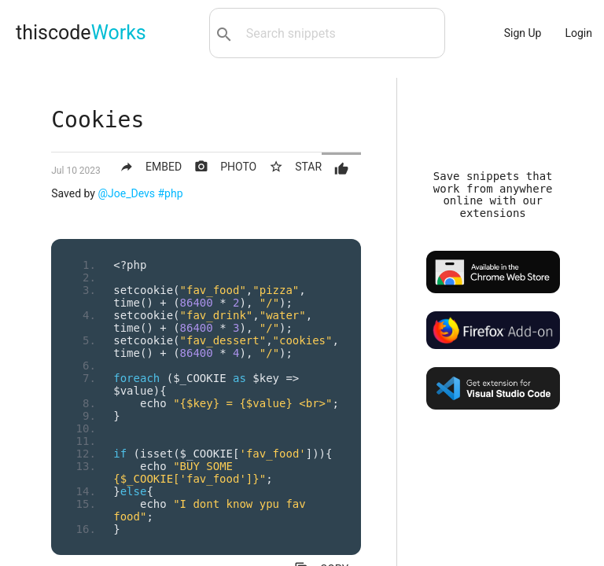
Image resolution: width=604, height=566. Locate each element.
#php (170, 193)
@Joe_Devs (126, 193)
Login (578, 33)
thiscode (81, 32)
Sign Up (523, 33)
